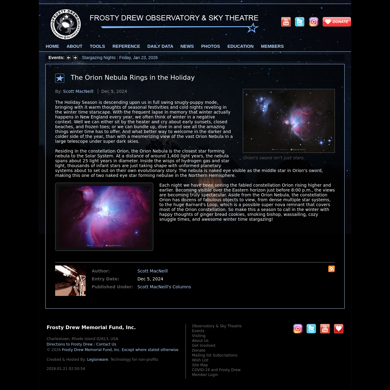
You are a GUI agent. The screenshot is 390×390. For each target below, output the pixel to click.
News (187, 46)
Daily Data (160, 46)
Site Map (200, 365)
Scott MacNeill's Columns (164, 286)
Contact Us (106, 344)
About (74, 46)
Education (240, 46)
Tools (97, 46)
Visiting (198, 336)
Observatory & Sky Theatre (217, 326)
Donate (198, 350)
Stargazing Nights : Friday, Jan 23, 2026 (120, 57)
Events (198, 331)
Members (272, 46)
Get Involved (203, 345)
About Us (200, 341)
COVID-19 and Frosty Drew (216, 370)
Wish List (200, 360)
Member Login (205, 375)
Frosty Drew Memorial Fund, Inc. (120, 350)
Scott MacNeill (78, 91)
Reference (126, 46)
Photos (210, 46)
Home (52, 46)
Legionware (97, 359)
